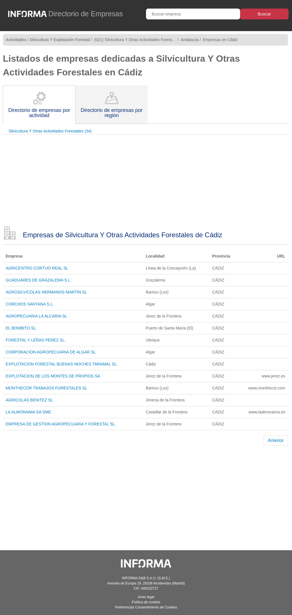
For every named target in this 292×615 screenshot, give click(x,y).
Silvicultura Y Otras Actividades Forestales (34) (50, 131)
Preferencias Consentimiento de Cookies (146, 607)
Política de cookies (146, 602)
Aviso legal (146, 597)
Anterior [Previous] (276, 440)
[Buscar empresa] (193, 14)
